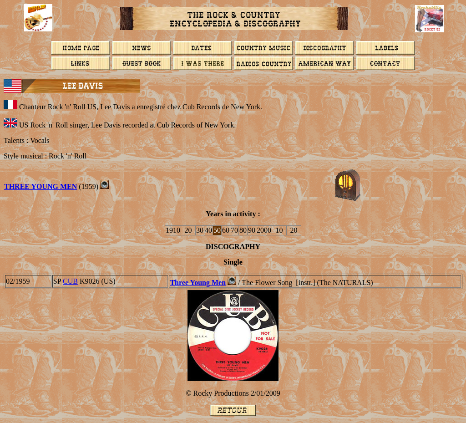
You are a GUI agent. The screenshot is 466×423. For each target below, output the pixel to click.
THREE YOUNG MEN (40, 186)
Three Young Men (198, 282)
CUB (70, 281)
